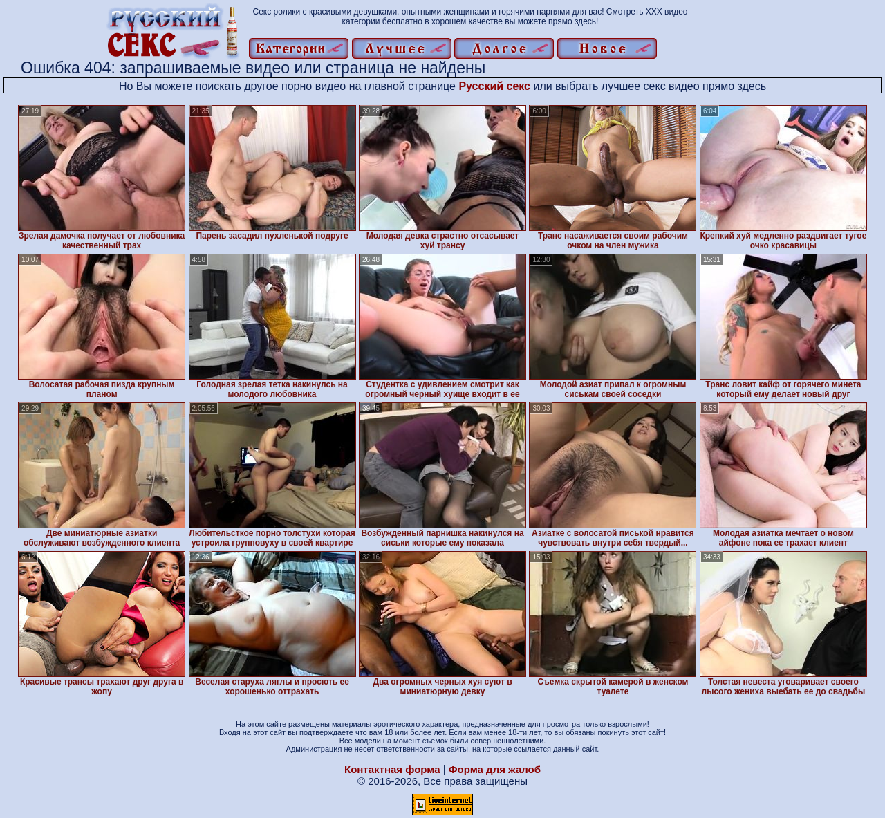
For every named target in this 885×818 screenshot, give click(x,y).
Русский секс (494, 86)
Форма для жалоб (495, 769)
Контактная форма (392, 769)
